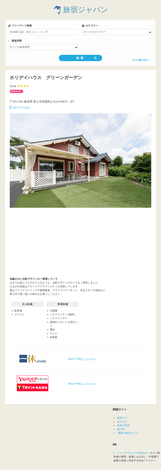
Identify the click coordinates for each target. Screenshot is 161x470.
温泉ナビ (122, 417)
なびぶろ (122, 421)
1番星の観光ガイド (127, 433)
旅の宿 (121, 429)
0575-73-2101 (20, 107)
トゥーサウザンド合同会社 (132, 453)
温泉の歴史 (123, 425)
